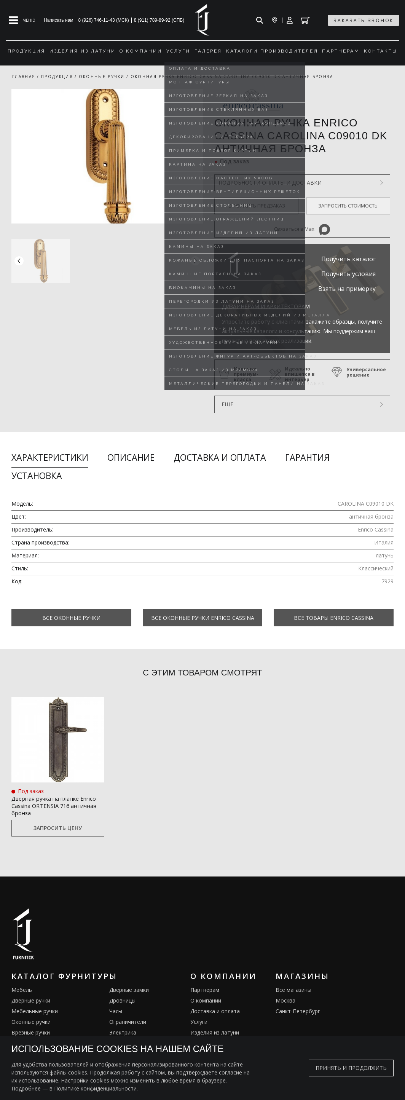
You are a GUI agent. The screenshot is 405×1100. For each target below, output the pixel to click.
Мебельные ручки (34, 1012)
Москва (285, 1002)
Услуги (198, 1023)
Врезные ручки (30, 1034)
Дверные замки (129, 991)
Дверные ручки (30, 1002)
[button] (195, 261)
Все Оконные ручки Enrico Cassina (202, 617)
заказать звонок (363, 20)
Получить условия (348, 274)
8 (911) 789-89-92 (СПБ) (159, 20)
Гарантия (307, 457)
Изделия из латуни (214, 1034)
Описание (131, 457)
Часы (115, 1012)
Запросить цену (57, 829)
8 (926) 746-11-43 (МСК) (103, 20)
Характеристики (49, 457)
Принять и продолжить (351, 1067)
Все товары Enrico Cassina (333, 617)
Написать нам (58, 20)
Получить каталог (348, 259)
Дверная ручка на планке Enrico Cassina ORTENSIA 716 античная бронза (55, 805)
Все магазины (293, 991)
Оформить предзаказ (256, 205)
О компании (205, 1002)
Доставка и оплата (220, 457)
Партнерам (204, 991)
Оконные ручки (31, 1023)
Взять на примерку (347, 288)
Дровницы (122, 1002)
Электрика (122, 1034)
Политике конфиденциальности (95, 1088)
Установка (36, 475)
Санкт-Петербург (298, 1012)
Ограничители (127, 1023)
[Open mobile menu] (22, 20)
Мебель (21, 991)
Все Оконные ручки (71, 617)
